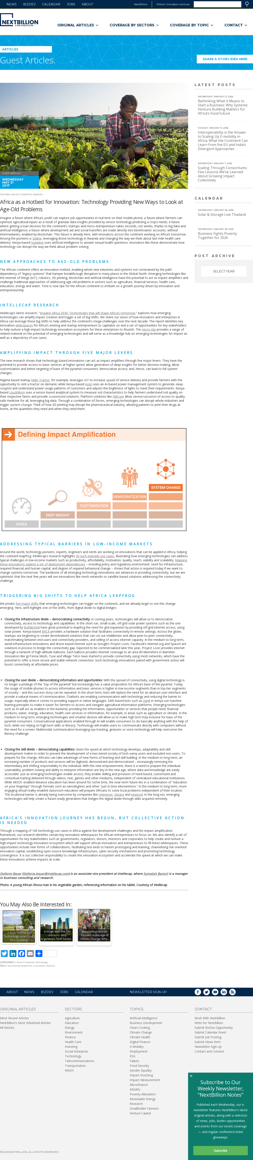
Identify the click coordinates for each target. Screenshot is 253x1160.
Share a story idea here (228, 60)
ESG (132, 1056)
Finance (70, 1037)
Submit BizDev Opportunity (214, 1028)
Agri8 (146, 701)
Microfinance (139, 1085)
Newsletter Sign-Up (208, 1047)
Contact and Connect (209, 1051)
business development (20, 965)
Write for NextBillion (209, 1023)
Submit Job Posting (208, 1037)
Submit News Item (208, 1042)
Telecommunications (79, 1061)
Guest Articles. (27, 60)
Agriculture (72, 1018)
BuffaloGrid (32, 627)
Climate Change (141, 1032)
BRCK (46, 631)
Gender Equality (141, 1070)
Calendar (51, 4)
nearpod (137, 794)
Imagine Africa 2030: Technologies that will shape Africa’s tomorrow (87, 313)
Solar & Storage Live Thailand (222, 214)
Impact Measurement (145, 1080)
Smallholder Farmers (144, 1108)
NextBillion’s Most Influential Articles (25, 1023)
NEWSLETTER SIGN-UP (148, 992)
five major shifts (27, 604)
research (50, 965)
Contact (236, 25)
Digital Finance (140, 1042)
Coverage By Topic (192, 25)
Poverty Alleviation (143, 1094)
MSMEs (135, 1089)
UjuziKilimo (17, 392)
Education (72, 1023)
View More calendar (239, 198)
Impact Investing (141, 1075)
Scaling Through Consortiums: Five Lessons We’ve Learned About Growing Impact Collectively (222, 173)
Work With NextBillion (210, 1018)
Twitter (209, 993)
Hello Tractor (40, 380)
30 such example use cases (95, 556)
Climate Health (140, 1037)
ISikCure (118, 396)
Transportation (75, 1066)
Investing (71, 1047)
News (11, 4)
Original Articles (78, 25)
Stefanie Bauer (9, 194)
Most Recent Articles (14, 1018)
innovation (39, 965)
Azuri (88, 384)
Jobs (71, 4)
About (87, 4)
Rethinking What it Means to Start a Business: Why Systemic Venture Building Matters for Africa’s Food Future (223, 107)
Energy (69, 1028)
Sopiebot (37, 242)
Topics (136, 1009)
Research (136, 1104)
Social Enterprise (25, 962)
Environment (74, 1032)
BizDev (29, 4)
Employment (138, 1051)
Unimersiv (105, 794)
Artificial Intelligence (143, 1018)
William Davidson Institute (172, 4)
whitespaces (24, 325)
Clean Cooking (140, 1028)
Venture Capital (140, 1113)
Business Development (146, 1023)
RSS (235, 993)
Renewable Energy (142, 1099)
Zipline (37, 238)
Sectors (73, 1009)
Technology (42, 962)
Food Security (139, 1066)
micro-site (149, 329)
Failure (134, 1061)
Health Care (73, 1042)
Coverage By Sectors (134, 25)
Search (247, 4)
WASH (69, 1070)
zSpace (119, 794)
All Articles (7, 1028)
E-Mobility (137, 1047)
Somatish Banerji (32, 194)
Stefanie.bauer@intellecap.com (46, 874)
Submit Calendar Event (210, 1032)
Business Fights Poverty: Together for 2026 (217, 235)
